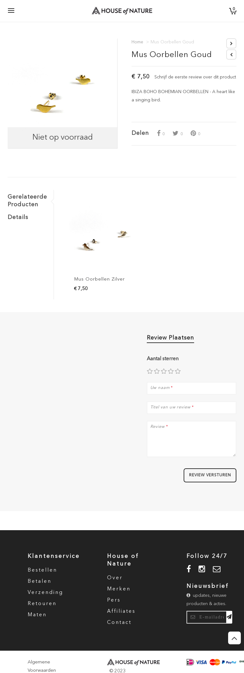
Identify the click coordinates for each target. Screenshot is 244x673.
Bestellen (42, 570)
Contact (119, 622)
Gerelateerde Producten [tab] (27, 201)
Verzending (45, 592)
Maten (37, 615)
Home (137, 42)
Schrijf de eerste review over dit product (195, 77)
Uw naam (160, 388)
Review (157, 427)
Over (115, 578)
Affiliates (121, 611)
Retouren (42, 603)
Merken (119, 589)
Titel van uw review (170, 407)
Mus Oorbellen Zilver (99, 279)
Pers (114, 600)
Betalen (39, 581)
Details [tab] (18, 217)
